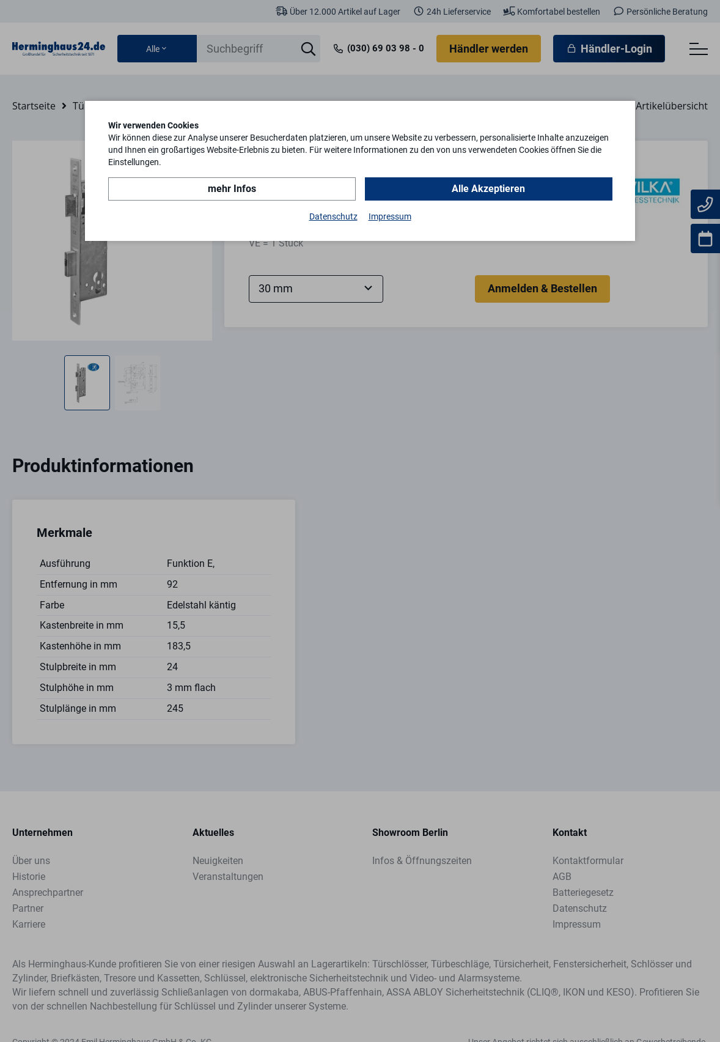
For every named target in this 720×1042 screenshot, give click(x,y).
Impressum (390, 216)
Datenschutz (333, 216)
